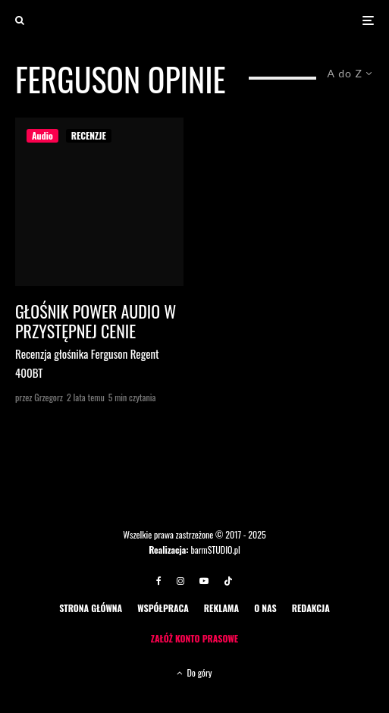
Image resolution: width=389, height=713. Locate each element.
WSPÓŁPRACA (163, 607)
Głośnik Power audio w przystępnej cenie (95, 321)
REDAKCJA (311, 607)
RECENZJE (88, 135)
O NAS (265, 607)
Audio (42, 135)
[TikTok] (228, 581)
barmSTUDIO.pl (215, 549)
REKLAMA (221, 607)
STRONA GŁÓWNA (90, 607)
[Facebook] (159, 581)
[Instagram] (180, 581)
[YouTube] (204, 581)
